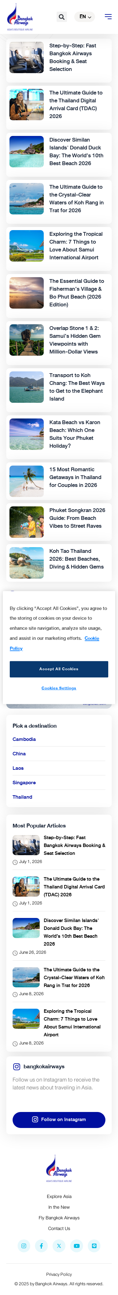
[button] (62, 17)
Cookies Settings (59, 688)
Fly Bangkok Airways (59, 1218)
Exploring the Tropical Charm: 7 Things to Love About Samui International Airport (72, 1023)
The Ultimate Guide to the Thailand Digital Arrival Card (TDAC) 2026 (74, 887)
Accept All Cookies (59, 669)
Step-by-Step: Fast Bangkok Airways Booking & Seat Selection (74, 845)
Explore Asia (59, 1196)
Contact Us (59, 1228)
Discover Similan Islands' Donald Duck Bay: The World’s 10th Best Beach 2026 (71, 932)
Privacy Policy (59, 1274)
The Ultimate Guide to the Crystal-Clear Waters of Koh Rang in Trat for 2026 (74, 978)
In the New (59, 1207)
